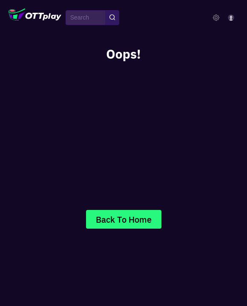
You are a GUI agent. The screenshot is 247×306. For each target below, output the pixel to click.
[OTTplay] (35, 18)
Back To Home (124, 219)
